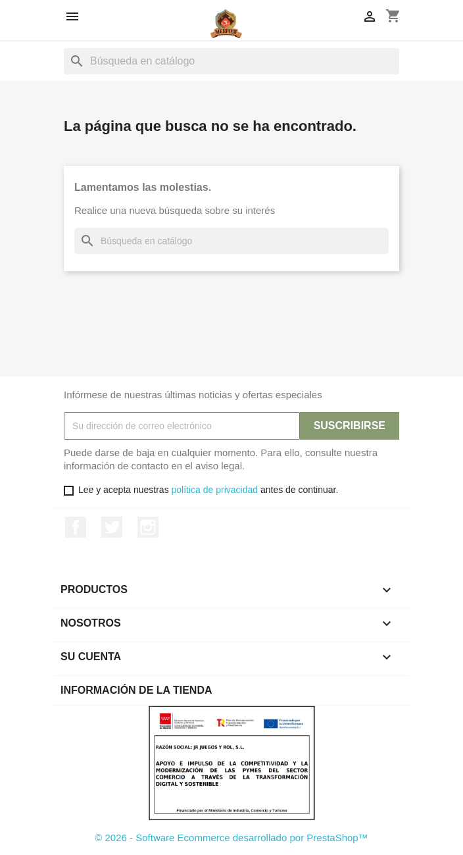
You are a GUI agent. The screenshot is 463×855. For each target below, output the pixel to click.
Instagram (147, 527)
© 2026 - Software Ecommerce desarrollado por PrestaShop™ (231, 837)
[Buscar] (231, 61)
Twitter (111, 527)
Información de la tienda (136, 690)
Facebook (75, 527)
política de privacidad (215, 489)
